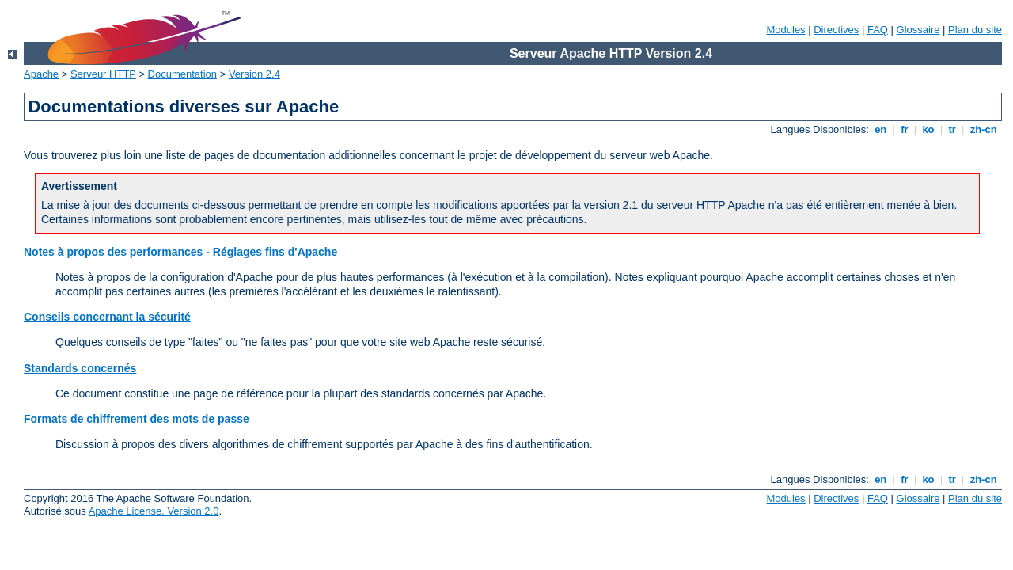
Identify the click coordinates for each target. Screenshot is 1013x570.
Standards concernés (80, 368)
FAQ (877, 30)
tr (952, 129)
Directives (836, 30)
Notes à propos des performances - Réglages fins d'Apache (180, 251)
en (881, 129)
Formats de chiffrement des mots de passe (136, 418)
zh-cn (983, 129)
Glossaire (918, 30)
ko (928, 129)
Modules (785, 30)
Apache (41, 74)
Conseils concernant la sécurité (107, 316)
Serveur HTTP (103, 74)
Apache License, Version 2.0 (154, 511)
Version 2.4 (254, 74)
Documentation (182, 74)
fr (905, 129)
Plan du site (975, 30)
